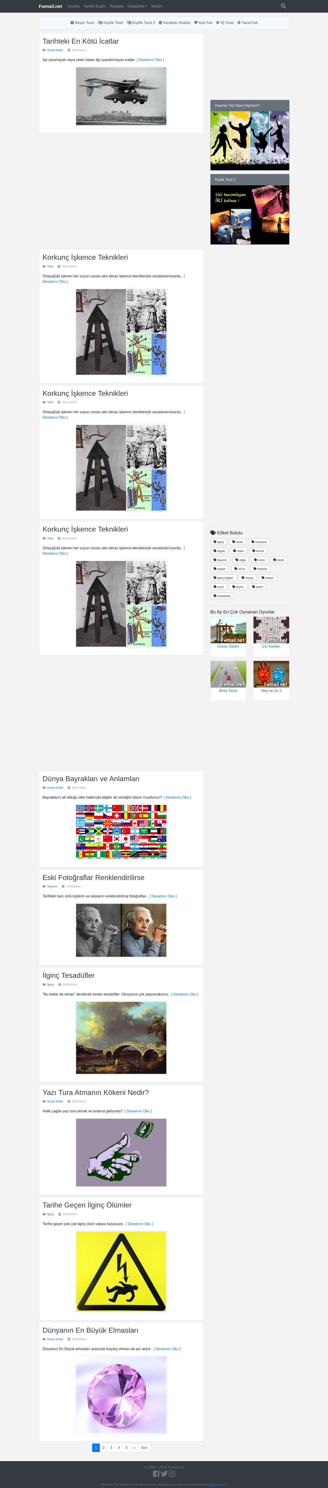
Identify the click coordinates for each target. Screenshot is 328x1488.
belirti (257, 587)
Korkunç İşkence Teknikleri (85, 257)
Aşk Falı (203, 23)
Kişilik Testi (110, 23)
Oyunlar (73, 6)
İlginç (50, 984)
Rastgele (117, 6)
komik (258, 551)
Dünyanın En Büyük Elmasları (91, 1330)
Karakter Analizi (175, 23)
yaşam (220, 569)
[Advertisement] (121, 191)
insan (237, 542)
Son (144, 1448)
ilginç (219, 542)
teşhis (238, 587)
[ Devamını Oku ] (149, 60)
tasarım (220, 560)
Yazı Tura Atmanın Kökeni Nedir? (96, 1092)
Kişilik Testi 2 (141, 23)
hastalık (260, 569)
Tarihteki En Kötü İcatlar (81, 41)
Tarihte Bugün (95, 6)
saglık (219, 551)
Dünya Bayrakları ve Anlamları (91, 779)
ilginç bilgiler (223, 578)
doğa (240, 560)
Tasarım (52, 886)
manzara (259, 542)
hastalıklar (222, 596)
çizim (219, 587)
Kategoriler (136, 6)
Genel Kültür (55, 50)
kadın (278, 560)
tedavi (267, 578)
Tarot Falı (247, 23)
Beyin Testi (82, 23)
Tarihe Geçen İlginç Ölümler (87, 1205)
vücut (239, 569)
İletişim (157, 6)
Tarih (50, 266)
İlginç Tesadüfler (69, 975)
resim (259, 560)
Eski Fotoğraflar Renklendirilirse (94, 877)
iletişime (213, 1484)
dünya (247, 578)
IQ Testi (225, 23)
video (238, 551)
